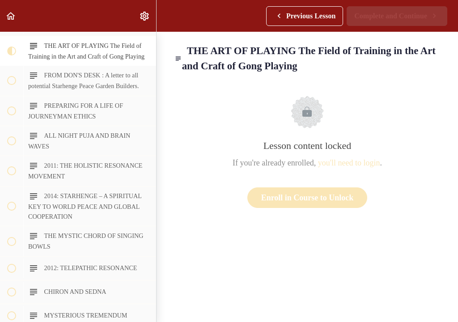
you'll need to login (349, 162)
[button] (11, 16)
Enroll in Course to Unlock (307, 197)
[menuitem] (145, 16)
